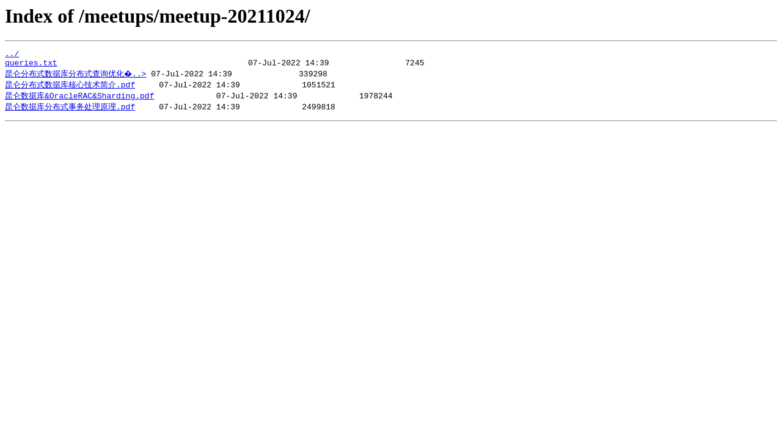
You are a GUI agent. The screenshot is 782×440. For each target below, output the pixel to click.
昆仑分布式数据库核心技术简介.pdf (70, 88)
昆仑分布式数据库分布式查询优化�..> (76, 77)
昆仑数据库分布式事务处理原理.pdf (70, 111)
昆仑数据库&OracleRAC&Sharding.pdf (79, 100)
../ (12, 55)
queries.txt (31, 66)
